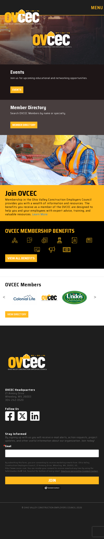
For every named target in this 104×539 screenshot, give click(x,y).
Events (16, 90)
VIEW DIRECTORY (16, 314)
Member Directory (23, 125)
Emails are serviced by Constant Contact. (79, 471)
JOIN (52, 480)
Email (8, 446)
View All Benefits (21, 258)
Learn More (40, 214)
